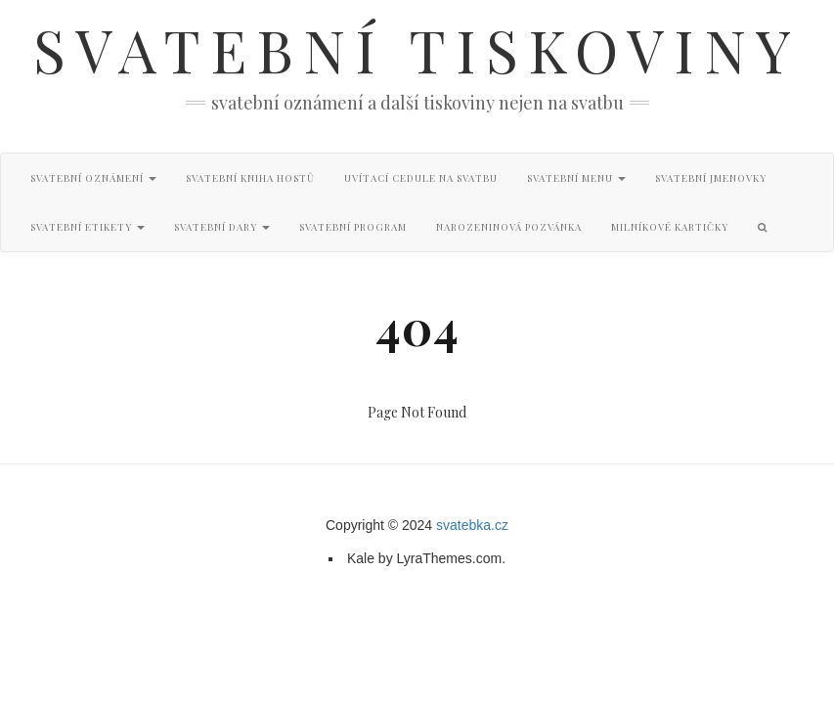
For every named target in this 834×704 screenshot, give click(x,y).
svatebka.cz (472, 525)
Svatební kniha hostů (250, 178)
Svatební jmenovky (711, 178)
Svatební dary (222, 227)
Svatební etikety (87, 227)
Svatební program (353, 227)
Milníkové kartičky (669, 227)
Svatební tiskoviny (417, 49)
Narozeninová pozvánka (509, 227)
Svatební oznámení (93, 178)
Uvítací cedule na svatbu (421, 178)
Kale (360, 558)
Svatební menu (576, 178)
